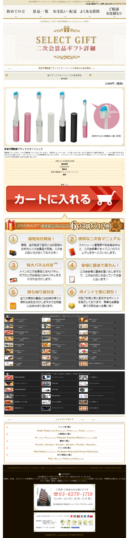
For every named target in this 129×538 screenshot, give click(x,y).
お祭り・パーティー (88, 431)
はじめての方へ (26, 468)
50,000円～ (71, 444)
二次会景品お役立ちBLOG (111, 468)
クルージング (51, 437)
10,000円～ (41, 444)
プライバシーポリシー (82, 468)
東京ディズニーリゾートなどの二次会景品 (73, 479)
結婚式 (40, 431)
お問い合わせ (68, 468)
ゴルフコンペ (62, 431)
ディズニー (40, 437)
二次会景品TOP (13, 468)
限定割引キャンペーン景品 (87, 437)
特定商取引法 (96, 468)
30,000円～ (61, 444)
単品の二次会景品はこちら (74, 458)
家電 (37, 451)
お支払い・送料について (42, 468)
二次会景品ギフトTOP (48, 21)
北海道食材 (63, 451)
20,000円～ (51, 444)
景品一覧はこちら (56, 458)
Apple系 (83, 451)
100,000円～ (92, 444)
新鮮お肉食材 (74, 451)
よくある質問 (57, 468)
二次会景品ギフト (62, 1)
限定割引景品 (93, 451)
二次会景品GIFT (62, 535)
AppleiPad (72, 437)
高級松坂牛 (62, 437)
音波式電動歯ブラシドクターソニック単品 (72, 21)
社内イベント (74, 431)
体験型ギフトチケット (49, 451)
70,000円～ (82, 444)
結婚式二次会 (50, 431)
